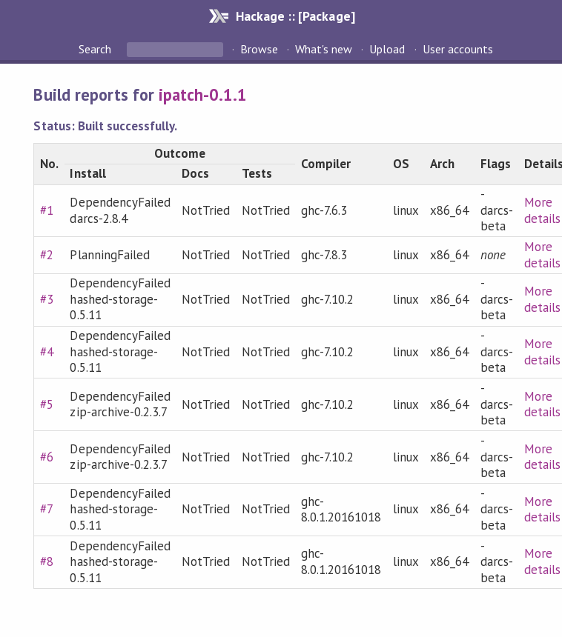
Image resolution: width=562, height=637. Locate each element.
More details (542, 210)
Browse (259, 48)
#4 (46, 352)
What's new (323, 48)
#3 (46, 299)
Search (96, 48)
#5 (46, 404)
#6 (46, 457)
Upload (387, 48)
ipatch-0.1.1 (203, 94)
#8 (46, 561)
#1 (46, 210)
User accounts (458, 48)
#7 (46, 509)
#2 (46, 255)
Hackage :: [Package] (295, 15)
